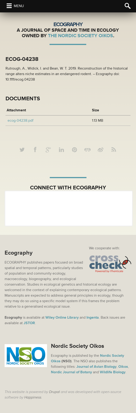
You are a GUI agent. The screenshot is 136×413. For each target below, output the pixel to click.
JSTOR (29, 323)
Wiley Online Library (62, 317)
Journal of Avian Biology (96, 366)
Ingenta (92, 317)
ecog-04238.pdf (20, 120)
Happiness (32, 397)
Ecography (67, 24)
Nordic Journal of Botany (71, 372)
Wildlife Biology (112, 372)
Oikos (123, 366)
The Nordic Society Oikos (80, 36)
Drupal (54, 392)
